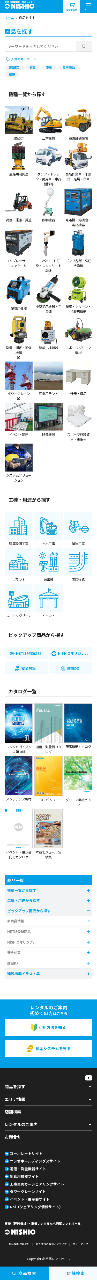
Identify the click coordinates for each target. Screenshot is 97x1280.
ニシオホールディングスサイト (35, 1161)
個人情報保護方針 (19, 1244)
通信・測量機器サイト (28, 1168)
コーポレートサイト (26, 1153)
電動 (49, 67)
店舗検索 (13, 1111)
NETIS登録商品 (19, 931)
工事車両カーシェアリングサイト (37, 1184)
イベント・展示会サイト (30, 1199)
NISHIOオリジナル (21, 942)
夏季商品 (69, 67)
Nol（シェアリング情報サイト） (36, 1206)
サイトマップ (80, 1244)
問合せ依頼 (71, 6)
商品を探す (15, 1086)
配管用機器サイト (24, 1176)
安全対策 (14, 952)
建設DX (14, 67)
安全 (32, 67)
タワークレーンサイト (28, 1191)
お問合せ (13, 1137)
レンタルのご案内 (21, 1124)
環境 (12, 74)
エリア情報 (15, 1099)
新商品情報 (15, 920)
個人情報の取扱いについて (51, 1244)
